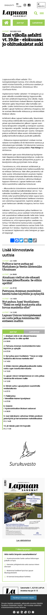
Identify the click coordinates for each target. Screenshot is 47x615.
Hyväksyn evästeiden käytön (23, 598)
